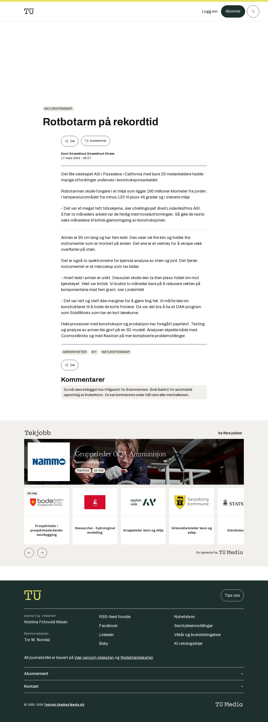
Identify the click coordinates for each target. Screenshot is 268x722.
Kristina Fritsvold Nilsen (45, 622)
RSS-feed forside (114, 617)
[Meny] (253, 11)
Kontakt (134, 686)
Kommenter (95, 141)
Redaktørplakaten (136, 657)
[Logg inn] (209, 11)
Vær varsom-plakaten (94, 657)
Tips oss (232, 595)
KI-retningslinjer (188, 643)
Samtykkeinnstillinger (193, 626)
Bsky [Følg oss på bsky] (103, 643)
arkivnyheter (75, 352)
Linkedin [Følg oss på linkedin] (106, 635)
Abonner (233, 11)
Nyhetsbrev (184, 617)
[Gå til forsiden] (29, 11)
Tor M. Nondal (37, 640)
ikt (94, 352)
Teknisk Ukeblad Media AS (64, 704)
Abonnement (134, 673)
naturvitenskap (58, 108)
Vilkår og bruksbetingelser (197, 635)
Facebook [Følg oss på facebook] (108, 626)
